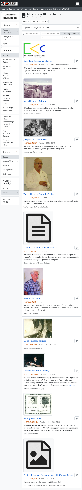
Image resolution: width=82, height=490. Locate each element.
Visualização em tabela (70, 34)
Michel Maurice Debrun (10, 60)
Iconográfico (10, 161)
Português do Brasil (10, 38)
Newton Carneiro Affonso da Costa (10, 99)
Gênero (6, 152)
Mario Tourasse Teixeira (10, 133)
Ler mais (72, 385)
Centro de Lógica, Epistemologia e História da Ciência (10, 122)
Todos (5, 55)
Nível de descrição (7, 182)
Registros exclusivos (10, 31)
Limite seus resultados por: (10, 16)
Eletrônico (10, 174)
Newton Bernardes (10, 90)
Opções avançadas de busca (36, 27)
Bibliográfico (10, 170)
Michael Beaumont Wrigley (10, 75)
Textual (10, 166)
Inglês (10, 44)
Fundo (10, 193)
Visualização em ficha (50, 34)
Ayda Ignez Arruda (10, 67)
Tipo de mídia (6, 200)
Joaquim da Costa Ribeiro (10, 83)
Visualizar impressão (31, 34)
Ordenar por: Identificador (51, 38)
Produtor (7, 50)
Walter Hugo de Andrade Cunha (10, 110)
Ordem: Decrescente (71, 38)
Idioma (6, 25)
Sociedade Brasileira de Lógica (10, 142)
